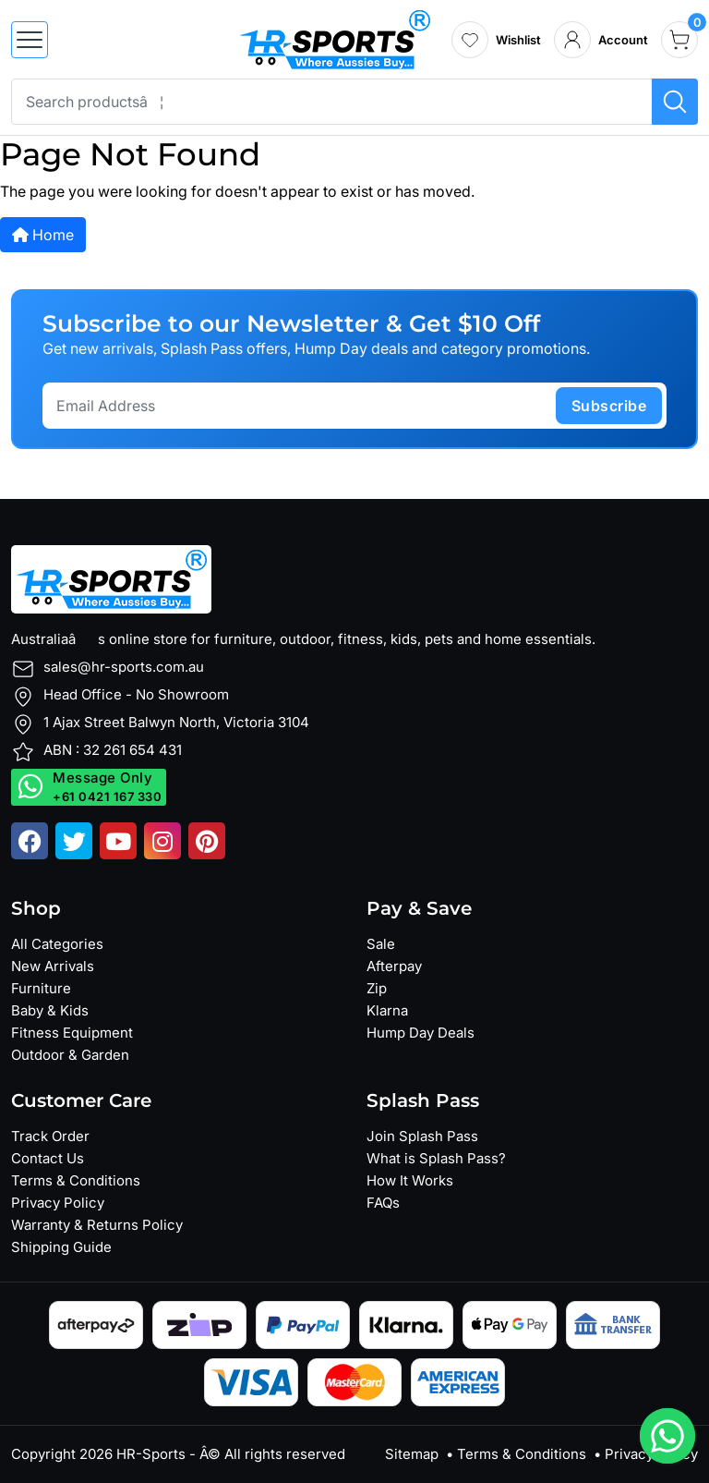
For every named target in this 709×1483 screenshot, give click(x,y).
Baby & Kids (50, 1010)
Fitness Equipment (72, 1032)
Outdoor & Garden (70, 1055)
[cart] (679, 39)
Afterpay (394, 966)
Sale (381, 944)
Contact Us (47, 1158)
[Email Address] (301, 405)
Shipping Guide (61, 1247)
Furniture (41, 988)
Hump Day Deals (421, 1032)
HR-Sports (151, 1454)
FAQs (383, 1202)
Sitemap (412, 1454)
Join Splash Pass (422, 1136)
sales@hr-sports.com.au (123, 666)
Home (43, 234)
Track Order (50, 1136)
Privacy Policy (57, 1202)
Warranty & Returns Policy (97, 1225)
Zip (377, 988)
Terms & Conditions (75, 1180)
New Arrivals (52, 966)
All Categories (57, 944)
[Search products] (675, 102)
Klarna (387, 1010)
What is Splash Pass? (436, 1158)
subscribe (609, 405)
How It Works (410, 1180)
